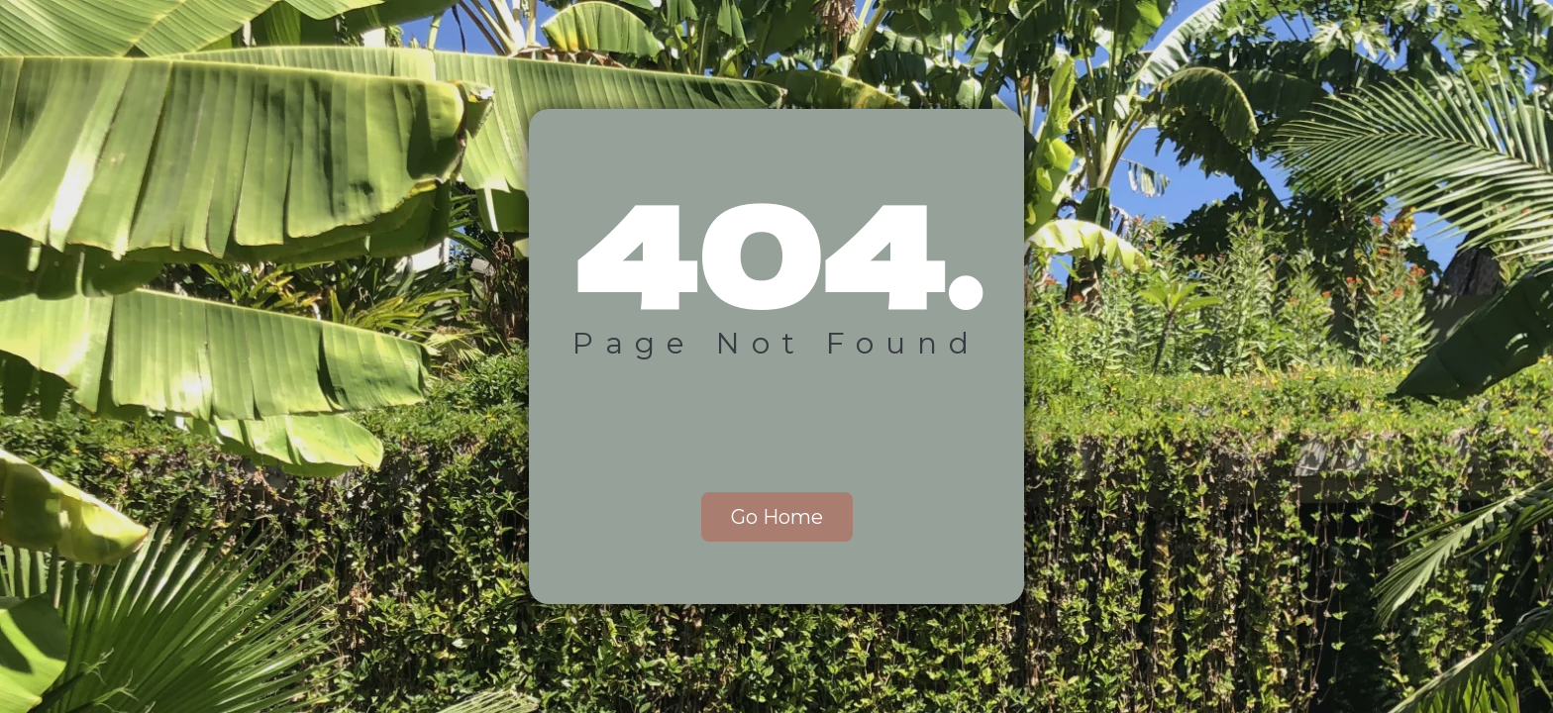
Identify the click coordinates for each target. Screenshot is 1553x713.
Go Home (777, 517)
